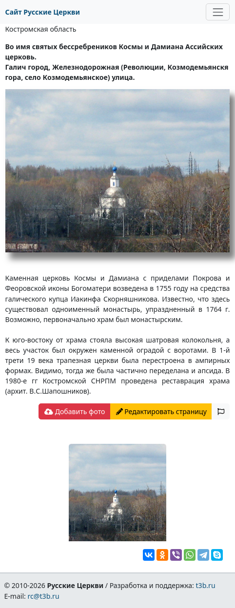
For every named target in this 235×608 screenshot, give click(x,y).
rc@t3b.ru (43, 596)
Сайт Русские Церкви (42, 12)
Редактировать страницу (161, 411)
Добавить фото (74, 411)
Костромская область (41, 29)
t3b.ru (205, 585)
